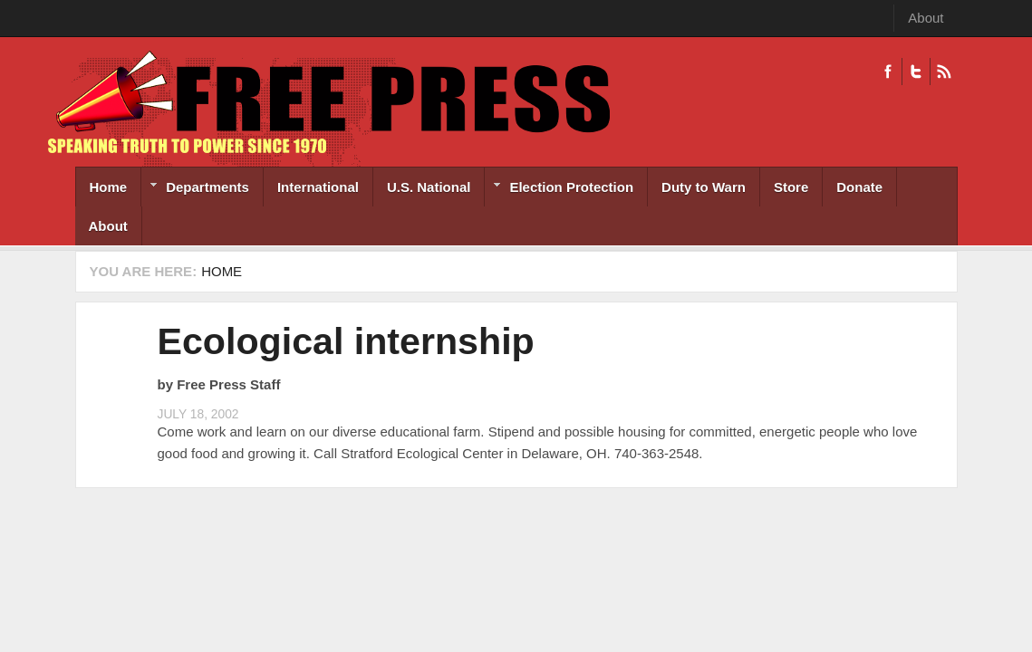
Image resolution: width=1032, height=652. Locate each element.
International (318, 187)
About (925, 17)
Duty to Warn (703, 187)
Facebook (888, 71)
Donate (859, 187)
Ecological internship (346, 341)
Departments (195, 188)
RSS (944, 71)
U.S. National (429, 187)
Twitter (916, 71)
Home (109, 187)
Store (791, 187)
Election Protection (559, 188)
